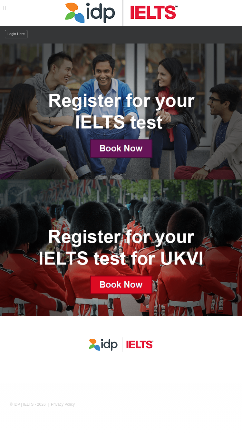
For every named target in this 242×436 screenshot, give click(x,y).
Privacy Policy (63, 404)
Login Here (16, 34)
